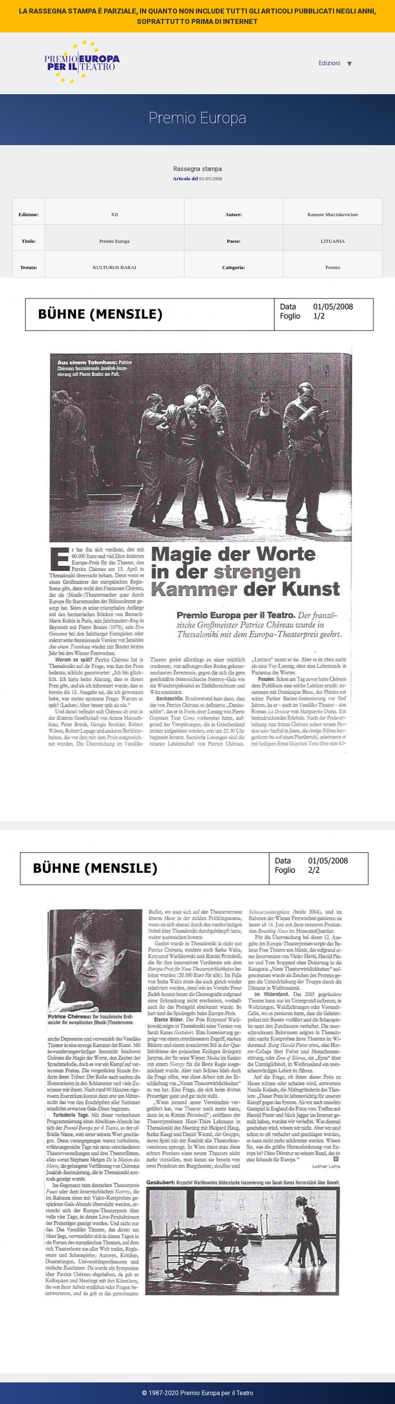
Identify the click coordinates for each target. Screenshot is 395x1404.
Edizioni (329, 63)
